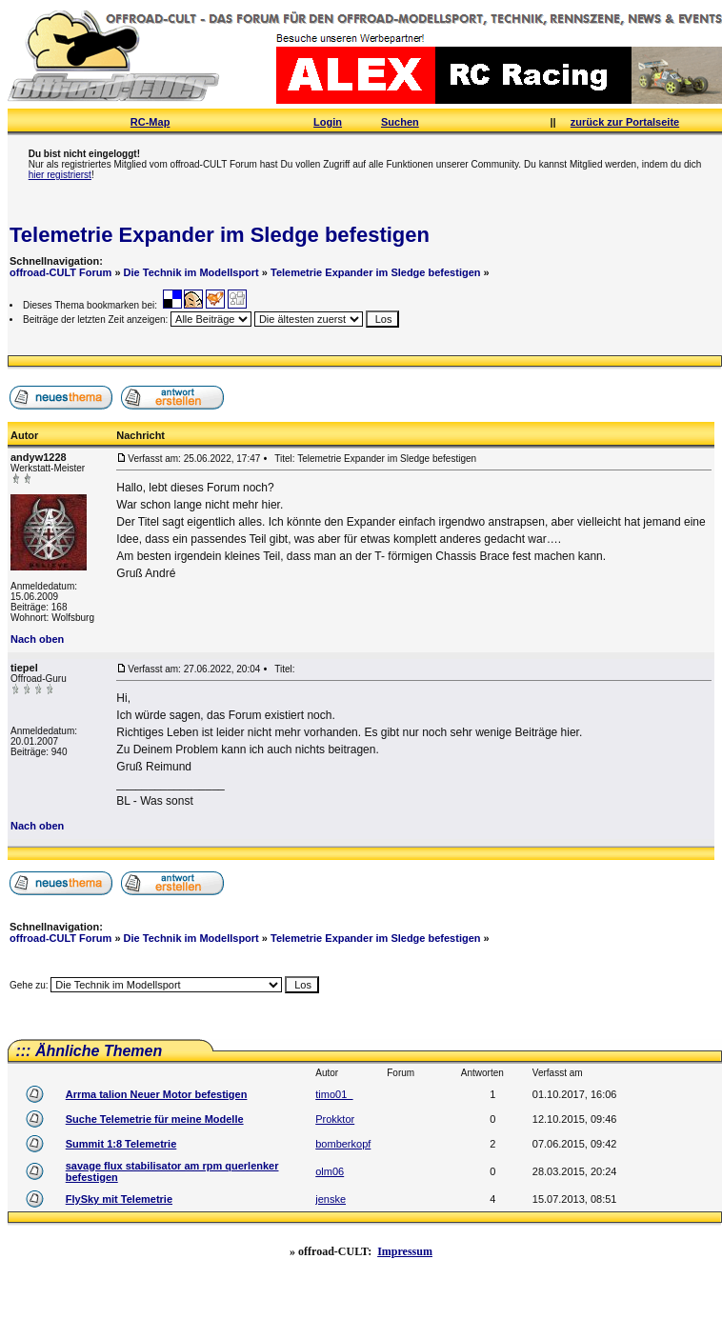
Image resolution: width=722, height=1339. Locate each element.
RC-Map (150, 122)
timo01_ (333, 1094)
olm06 (329, 1171)
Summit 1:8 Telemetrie (121, 1143)
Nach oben (37, 639)
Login (327, 122)
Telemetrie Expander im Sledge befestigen (220, 235)
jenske (330, 1199)
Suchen (400, 122)
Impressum (404, 1251)
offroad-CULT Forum (60, 272)
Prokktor (334, 1119)
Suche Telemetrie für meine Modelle (155, 1119)
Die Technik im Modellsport (191, 272)
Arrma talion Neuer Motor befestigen (157, 1094)
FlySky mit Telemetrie (119, 1199)
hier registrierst (60, 175)
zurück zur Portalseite (625, 122)
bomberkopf (343, 1143)
